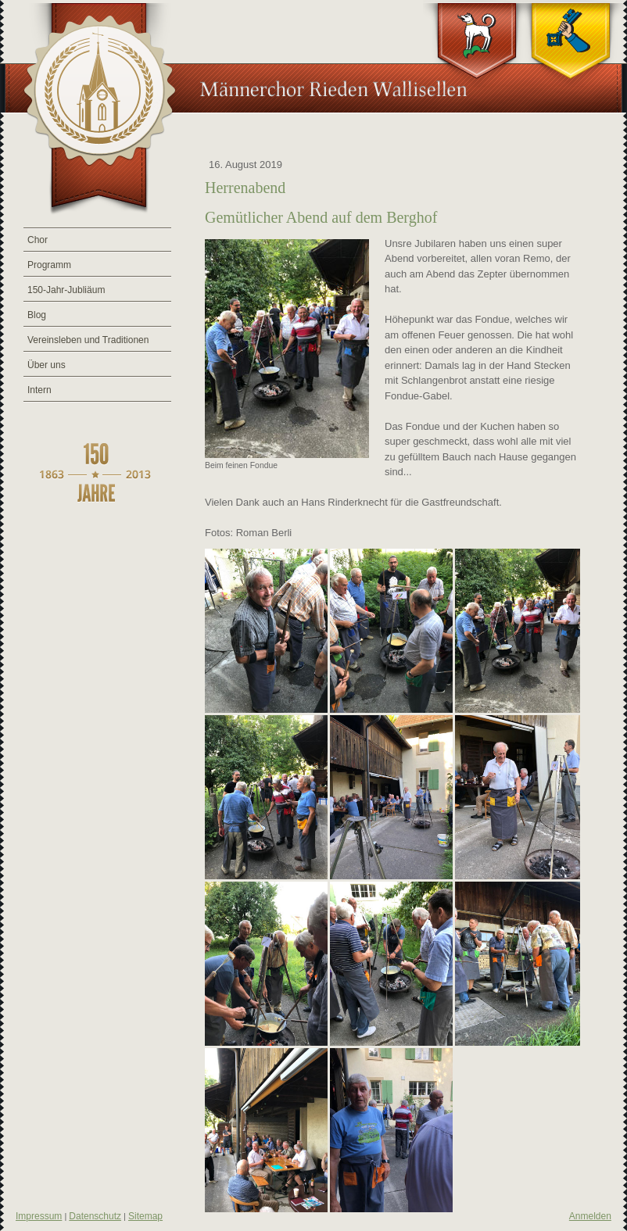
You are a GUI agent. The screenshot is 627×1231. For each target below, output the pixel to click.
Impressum (39, 1216)
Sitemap (145, 1216)
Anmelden (590, 1216)
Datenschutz (95, 1216)
